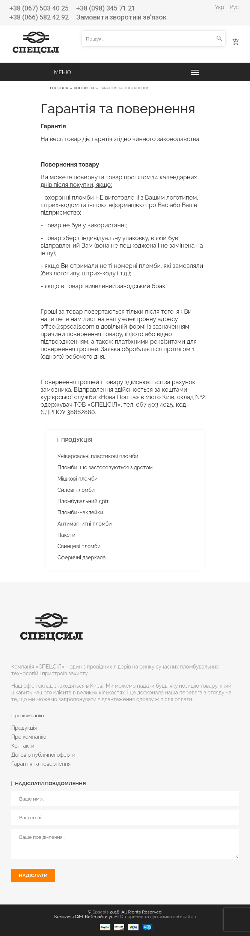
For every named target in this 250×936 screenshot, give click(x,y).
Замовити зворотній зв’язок (121, 17)
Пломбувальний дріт (83, 501)
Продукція (24, 728)
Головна (59, 88)
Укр (219, 7)
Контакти (84, 88)
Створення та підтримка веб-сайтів (158, 916)
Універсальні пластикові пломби (98, 456)
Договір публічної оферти (43, 755)
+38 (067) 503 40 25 (39, 8)
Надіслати (33, 875)
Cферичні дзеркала (81, 557)
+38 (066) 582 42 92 (39, 17)
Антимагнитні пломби (84, 524)
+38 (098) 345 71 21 (106, 8)
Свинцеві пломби (79, 546)
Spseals (100, 912)
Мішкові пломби (77, 479)
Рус (234, 7)
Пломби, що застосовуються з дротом (105, 467)
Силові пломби (76, 490)
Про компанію (28, 737)
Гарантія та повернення (41, 764)
